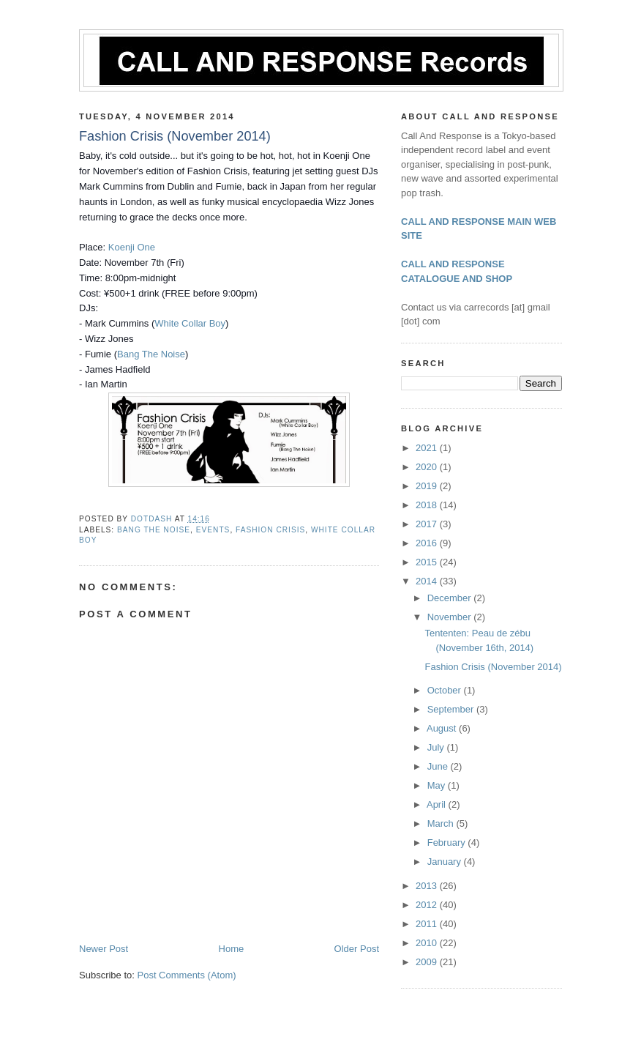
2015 (428, 562)
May (437, 785)
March (442, 823)
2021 (428, 447)
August (443, 728)
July (437, 747)
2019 (428, 485)
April (438, 804)
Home (231, 948)
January (445, 861)
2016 (428, 543)
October (445, 690)
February (447, 842)
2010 (428, 942)
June (439, 766)
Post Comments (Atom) (187, 975)
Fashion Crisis (270, 530)
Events (213, 530)
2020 (428, 466)
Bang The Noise (151, 354)
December (450, 597)
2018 (428, 504)
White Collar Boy (189, 323)
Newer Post (103, 948)
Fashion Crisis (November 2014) (492, 666)
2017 (428, 523)
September (451, 709)
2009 (428, 961)
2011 (428, 923)
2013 (428, 885)
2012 (428, 904)
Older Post (356, 948)
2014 (428, 581)
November (450, 616)
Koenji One (131, 247)
